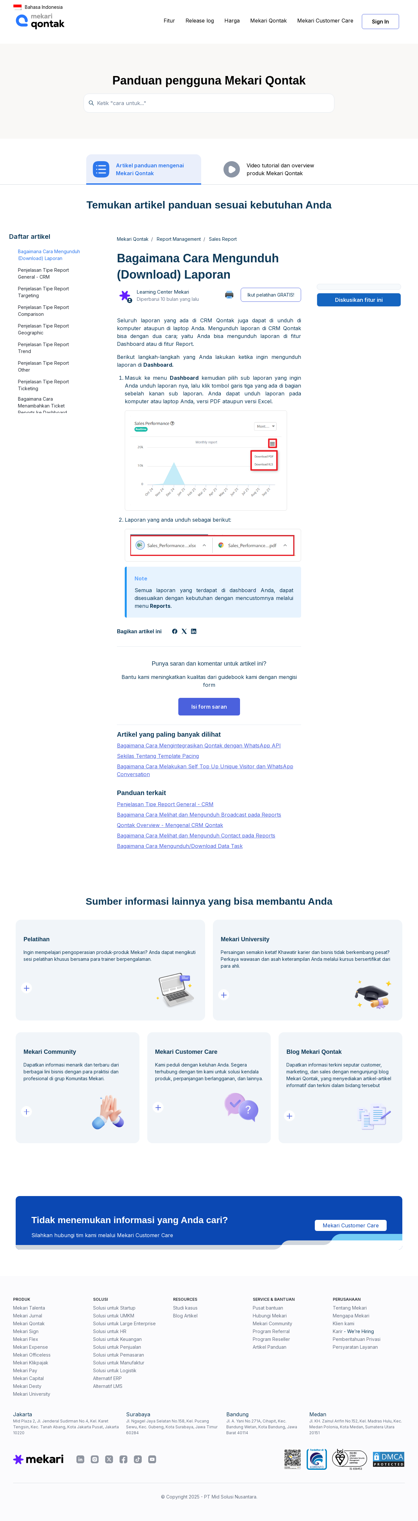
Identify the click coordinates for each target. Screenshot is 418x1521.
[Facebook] (174, 632)
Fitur (169, 20)
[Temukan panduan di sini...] (209, 103)
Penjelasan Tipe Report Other (43, 366)
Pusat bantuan (268, 1308)
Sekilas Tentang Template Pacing (158, 756)
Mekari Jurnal (27, 1315)
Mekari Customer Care (325, 20)
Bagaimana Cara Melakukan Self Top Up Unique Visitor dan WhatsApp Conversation (205, 770)
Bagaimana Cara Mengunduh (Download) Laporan (49, 255)
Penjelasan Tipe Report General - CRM (43, 273)
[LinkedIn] (193, 632)
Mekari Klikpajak (30, 1362)
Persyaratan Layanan (355, 1347)
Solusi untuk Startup (114, 1308)
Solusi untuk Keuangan (117, 1339)
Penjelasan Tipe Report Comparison (43, 310)
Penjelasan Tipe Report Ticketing (43, 385)
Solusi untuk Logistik (115, 1370)
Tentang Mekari (350, 1308)
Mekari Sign (26, 1331)
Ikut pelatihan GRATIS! (271, 295)
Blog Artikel (185, 1315)
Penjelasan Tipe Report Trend (43, 348)
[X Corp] (184, 632)
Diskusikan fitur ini (359, 300)
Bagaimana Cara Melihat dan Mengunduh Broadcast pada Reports (199, 814)
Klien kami (343, 1323)
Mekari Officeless (32, 1355)
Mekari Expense (30, 1347)
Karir (338, 1331)
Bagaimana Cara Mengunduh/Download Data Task (180, 846)
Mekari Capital (28, 1378)
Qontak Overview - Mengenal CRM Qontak (170, 825)
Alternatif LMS (107, 1386)
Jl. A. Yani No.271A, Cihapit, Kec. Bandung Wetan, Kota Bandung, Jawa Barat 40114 (261, 1427)
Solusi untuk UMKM (113, 1315)
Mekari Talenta (29, 1308)
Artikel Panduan (269, 1347)
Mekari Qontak (268, 20)
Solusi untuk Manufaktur (118, 1362)
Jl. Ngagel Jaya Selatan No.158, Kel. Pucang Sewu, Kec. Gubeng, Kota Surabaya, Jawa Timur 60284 (171, 1427)
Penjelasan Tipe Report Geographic (43, 329)
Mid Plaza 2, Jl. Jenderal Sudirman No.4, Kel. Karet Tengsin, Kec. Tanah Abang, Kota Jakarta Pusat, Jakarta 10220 (66, 1427)
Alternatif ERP (107, 1378)
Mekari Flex (25, 1339)
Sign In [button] (380, 21)
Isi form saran (209, 706)
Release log (199, 20)
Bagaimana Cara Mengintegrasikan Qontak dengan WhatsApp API (199, 745)
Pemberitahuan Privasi (356, 1339)
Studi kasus (185, 1308)
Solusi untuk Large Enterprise (124, 1323)
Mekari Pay (25, 1370)
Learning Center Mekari (163, 292)
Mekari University (31, 1394)
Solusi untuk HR (109, 1331)
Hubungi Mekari (270, 1315)
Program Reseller (271, 1339)
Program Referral (271, 1331)
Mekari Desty (27, 1386)
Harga (232, 20)
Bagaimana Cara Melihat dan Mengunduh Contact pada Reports (196, 835)
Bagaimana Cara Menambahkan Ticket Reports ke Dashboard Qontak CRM (42, 409)
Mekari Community (272, 1323)
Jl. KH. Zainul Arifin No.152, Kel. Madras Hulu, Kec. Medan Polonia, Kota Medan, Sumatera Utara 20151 (355, 1427)
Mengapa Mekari (351, 1315)
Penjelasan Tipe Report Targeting (43, 292)
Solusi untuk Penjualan (117, 1347)
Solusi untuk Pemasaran (118, 1355)
